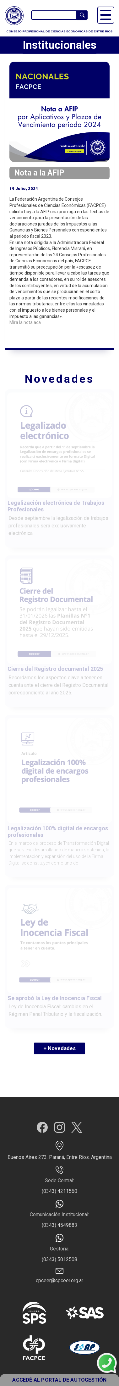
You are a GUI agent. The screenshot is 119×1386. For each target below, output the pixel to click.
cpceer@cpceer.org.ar (59, 1280)
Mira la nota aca (25, 322)
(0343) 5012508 (59, 1259)
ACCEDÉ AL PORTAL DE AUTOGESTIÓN (59, 1380)
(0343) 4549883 (59, 1225)
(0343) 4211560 (59, 1191)
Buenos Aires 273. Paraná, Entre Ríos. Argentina (60, 1157)
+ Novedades (59, 1048)
